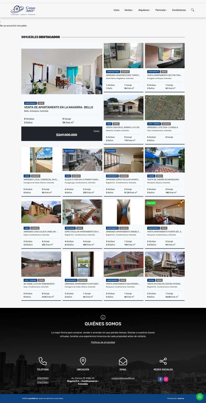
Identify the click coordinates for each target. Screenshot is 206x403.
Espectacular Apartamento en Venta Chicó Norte (82, 232)
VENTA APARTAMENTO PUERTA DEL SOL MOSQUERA (164, 232)
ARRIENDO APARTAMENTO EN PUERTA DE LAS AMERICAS (82, 284)
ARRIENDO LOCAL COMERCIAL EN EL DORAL (41, 179)
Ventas (128, 10)
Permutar (161, 10)
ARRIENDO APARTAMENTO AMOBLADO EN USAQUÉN (123, 232)
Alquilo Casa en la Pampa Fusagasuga (82, 179)
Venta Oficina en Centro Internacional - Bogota (164, 284)
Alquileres (143, 10)
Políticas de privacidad (103, 342)
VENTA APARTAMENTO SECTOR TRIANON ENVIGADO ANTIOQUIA (164, 75)
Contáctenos (179, 10)
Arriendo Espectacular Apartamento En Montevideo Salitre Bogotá (123, 179)
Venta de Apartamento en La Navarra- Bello (58, 107)
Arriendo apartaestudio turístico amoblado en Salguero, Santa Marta (123, 75)
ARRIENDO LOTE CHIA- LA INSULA (162, 127)
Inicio (116, 10)
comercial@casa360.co (123, 378)
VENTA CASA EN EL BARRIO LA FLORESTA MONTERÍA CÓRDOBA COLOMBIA (123, 127)
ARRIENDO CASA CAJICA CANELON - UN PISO (41, 232)
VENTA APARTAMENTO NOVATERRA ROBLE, (123, 284)
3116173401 (42, 378)
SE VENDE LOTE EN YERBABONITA (39, 284)
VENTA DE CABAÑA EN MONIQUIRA (163, 179)
